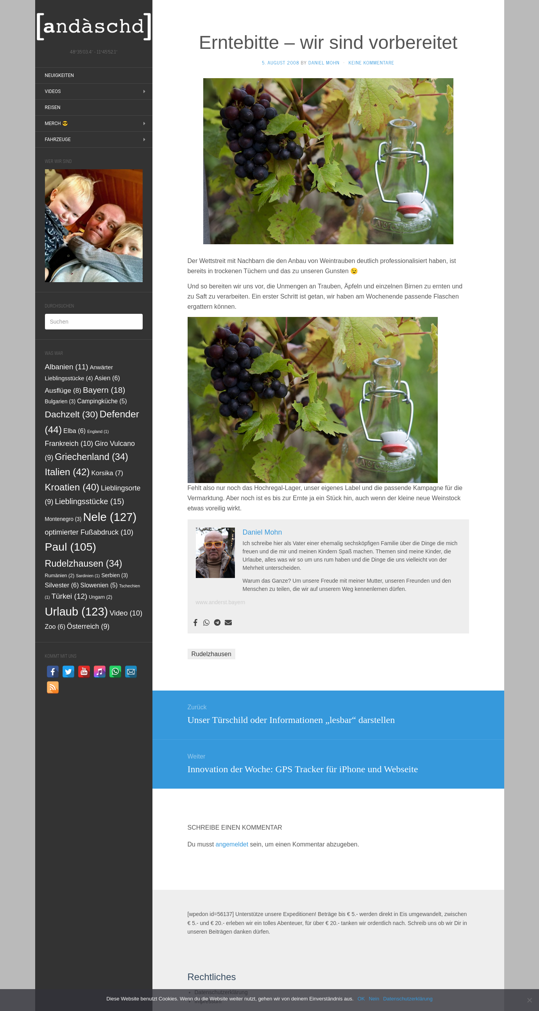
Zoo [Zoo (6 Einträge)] (55, 626)
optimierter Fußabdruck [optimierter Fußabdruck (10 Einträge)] (89, 532)
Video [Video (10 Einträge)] (125, 613)
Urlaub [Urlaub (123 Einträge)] (76, 611)
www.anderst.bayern (220, 602)
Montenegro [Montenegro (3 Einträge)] (63, 519)
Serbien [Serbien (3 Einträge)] (114, 575)
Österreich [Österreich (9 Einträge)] (88, 626)
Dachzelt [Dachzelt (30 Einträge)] (71, 414)
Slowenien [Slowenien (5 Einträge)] (99, 585)
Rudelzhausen (211, 654)
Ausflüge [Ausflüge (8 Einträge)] (63, 390)
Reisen (53, 107)
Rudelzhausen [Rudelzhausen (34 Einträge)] (83, 563)
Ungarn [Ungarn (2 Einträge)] (100, 597)
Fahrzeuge (58, 139)
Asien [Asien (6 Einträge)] (107, 377)
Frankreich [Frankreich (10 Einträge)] (69, 443)
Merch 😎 (56, 123)
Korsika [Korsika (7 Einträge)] (107, 473)
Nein (374, 999)
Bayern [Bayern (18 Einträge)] (104, 389)
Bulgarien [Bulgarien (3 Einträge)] (60, 401)
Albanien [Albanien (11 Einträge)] (66, 367)
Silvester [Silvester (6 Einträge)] (62, 585)
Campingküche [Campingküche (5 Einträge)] (102, 401)
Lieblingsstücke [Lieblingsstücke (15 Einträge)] (89, 501)
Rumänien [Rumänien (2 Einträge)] (60, 575)
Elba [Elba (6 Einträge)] (74, 430)
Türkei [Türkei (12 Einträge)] (69, 596)
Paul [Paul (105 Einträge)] (71, 546)
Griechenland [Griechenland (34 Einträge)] (91, 457)
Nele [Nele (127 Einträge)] (109, 516)
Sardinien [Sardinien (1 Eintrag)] (88, 575)
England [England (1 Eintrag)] (98, 431)
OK (361, 999)
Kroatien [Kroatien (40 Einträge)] (72, 487)
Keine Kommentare (371, 62)
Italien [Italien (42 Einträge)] (67, 472)
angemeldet (232, 844)
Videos (53, 91)
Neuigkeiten (59, 75)
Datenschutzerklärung (407, 999)
